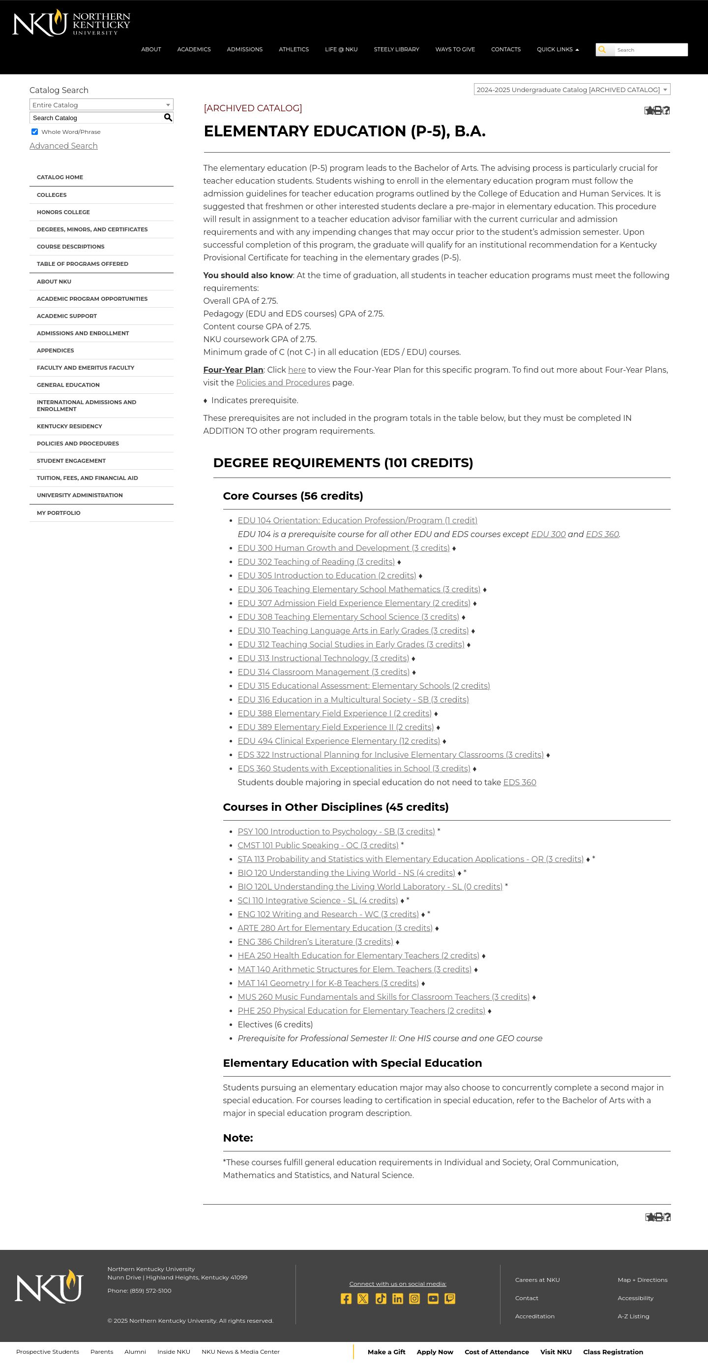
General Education (68, 385)
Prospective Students (47, 1351)
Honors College (63, 212)
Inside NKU (173, 1351)
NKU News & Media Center (241, 1351)
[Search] (606, 49)
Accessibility (635, 1298)
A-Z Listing (633, 1316)
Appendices (55, 350)
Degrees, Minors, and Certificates (92, 229)
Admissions (245, 49)
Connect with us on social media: (398, 1283)
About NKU (54, 281)
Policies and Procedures (78, 443)
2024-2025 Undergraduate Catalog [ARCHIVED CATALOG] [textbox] (568, 90)
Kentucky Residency (69, 426)
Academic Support (67, 316)
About (151, 49)
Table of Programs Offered (82, 263)
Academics (194, 49)
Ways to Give (455, 49)
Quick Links (558, 49)
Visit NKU (556, 1352)
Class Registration (613, 1352)
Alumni (135, 1351)
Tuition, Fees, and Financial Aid (87, 478)
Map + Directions (642, 1279)
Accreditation (535, 1316)
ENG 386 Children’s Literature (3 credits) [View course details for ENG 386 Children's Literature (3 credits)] (316, 942)
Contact (526, 1298)
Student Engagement (71, 460)
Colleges (51, 194)
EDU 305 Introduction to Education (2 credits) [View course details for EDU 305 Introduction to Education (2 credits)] (327, 575)
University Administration (80, 495)
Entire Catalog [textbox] (55, 105)
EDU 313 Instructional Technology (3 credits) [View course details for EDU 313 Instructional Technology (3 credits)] (324, 658)
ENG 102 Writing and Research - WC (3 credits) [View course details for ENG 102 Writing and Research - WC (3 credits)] (328, 914)
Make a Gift (387, 1352)
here (297, 370)
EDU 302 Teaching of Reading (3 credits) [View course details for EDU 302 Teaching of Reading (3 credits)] (316, 562)
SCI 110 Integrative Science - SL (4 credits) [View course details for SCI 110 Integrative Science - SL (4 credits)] (318, 900)
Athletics (294, 49)
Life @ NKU (341, 49)
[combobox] (572, 89)
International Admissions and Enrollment (86, 406)
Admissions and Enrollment (83, 333)
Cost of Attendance (497, 1352)
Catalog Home (60, 177)
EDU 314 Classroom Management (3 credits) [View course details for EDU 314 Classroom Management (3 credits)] (324, 672)
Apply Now (435, 1352)
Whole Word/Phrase (71, 131)
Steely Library (396, 49)
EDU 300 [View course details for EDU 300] (548, 534)
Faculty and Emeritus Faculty (85, 367)
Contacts (506, 49)
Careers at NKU (537, 1279)
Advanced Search (64, 146)
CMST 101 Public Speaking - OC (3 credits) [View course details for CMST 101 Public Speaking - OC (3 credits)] (318, 845)
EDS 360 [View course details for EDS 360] (602, 534)
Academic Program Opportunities (92, 298)
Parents (101, 1351)
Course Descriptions (71, 246)
